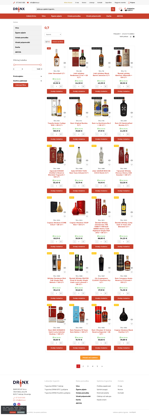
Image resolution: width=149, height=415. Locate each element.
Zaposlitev (108, 2)
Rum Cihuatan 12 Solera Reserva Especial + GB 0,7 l (101, 332)
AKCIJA (120, 16)
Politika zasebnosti (104, 386)
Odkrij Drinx (31, 16)
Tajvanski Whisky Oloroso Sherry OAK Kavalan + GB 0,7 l (123, 173)
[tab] (27, 76)
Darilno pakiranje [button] (20, 81)
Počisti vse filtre (58, 42)
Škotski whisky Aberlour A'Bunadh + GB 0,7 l (123, 75)
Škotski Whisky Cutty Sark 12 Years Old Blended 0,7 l (123, 225)
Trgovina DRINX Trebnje (54, 386)
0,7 (47, 42)
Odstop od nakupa (104, 396)
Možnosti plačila (103, 393)
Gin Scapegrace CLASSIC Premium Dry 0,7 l (101, 280)
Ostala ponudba (73, 16)
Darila (109, 16)
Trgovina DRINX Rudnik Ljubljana (57, 393)
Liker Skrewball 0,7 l (56, 73)
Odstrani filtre (20, 85)
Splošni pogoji (102, 389)
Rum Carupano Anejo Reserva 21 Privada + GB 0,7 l (123, 280)
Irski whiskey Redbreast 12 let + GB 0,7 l (79, 75)
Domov (15, 22)
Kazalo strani (101, 400)
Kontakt (99, 2)
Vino (44, 16)
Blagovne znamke (120, 2)
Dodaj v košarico (57, 91)
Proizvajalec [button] (18, 76)
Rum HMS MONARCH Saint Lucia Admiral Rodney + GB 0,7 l (56, 332)
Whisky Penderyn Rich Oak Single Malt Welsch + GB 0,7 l (56, 280)
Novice (84, 2)
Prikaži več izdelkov (90, 358)
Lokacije (91, 2)
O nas (77, 2)
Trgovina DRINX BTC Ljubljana (56, 389)
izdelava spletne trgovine (120, 412)
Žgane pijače (56, 16)
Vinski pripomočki (93, 16)
